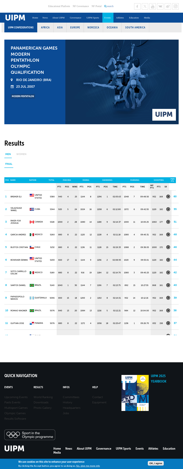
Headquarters (71, 407)
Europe (75, 27)
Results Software (15, 418)
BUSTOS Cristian (19, 247)
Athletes (120, 17)
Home (35, 17)
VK (160, 6)
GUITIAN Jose (17, 323)
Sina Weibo (168, 6)
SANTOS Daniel (18, 285)
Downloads (41, 402)
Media (147, 17)
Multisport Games (16, 407)
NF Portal (96, 6)
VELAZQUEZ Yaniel (16, 209)
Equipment (99, 402)
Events (107, 17)
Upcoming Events (16, 397)
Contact (97, 397)
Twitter (145, 6)
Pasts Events (12, 402)
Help (95, 387)
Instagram (175, 6)
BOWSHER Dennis (19, 260)
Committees (71, 397)
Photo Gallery (43, 407)
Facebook (137, 6)
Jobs (66, 413)
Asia (60, 27)
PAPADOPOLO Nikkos (17, 298)
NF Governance (81, 6)
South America (135, 27)
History (67, 402)
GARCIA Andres (18, 235)
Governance (75, 17)
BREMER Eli (16, 197)
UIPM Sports (92, 17)
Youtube (152, 6)
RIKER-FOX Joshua (16, 222)
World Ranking (43, 397)
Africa (45, 27)
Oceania (112, 27)
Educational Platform (59, 6)
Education (134, 17)
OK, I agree (155, 463)
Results (38, 387)
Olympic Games (15, 413)
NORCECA (93, 27)
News (45, 17)
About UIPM (58, 17)
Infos (66, 387)
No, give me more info (88, 465)
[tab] (8, 155)
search (110, 6)
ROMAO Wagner (19, 310)
